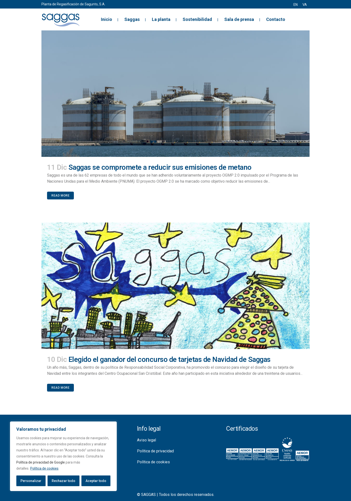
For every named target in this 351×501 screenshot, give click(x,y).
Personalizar (30, 481)
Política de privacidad (155, 451)
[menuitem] (295, 4)
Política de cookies (44, 468)
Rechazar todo (63, 481)
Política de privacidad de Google (40, 462)
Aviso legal (146, 440)
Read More (60, 195)
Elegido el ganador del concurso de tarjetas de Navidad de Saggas (169, 359)
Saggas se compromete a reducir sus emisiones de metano (160, 167)
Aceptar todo (96, 481)
